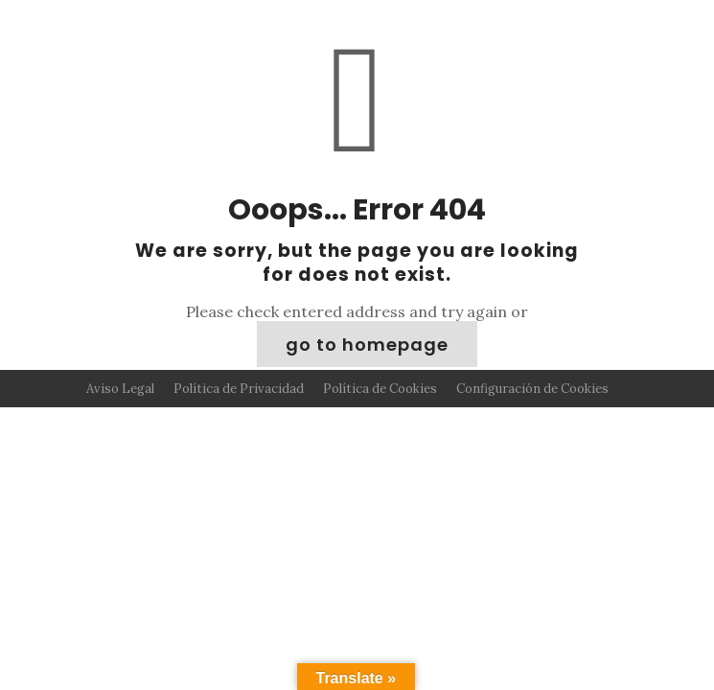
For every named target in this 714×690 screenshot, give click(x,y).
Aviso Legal (120, 388)
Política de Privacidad (238, 388)
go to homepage (367, 344)
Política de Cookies (380, 388)
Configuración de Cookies (532, 388)
